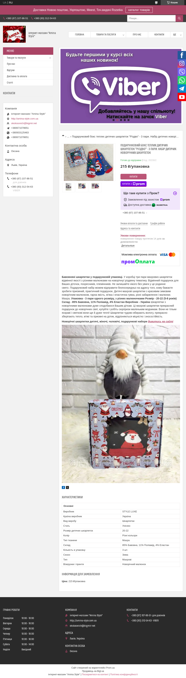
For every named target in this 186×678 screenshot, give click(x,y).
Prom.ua (110, 667)
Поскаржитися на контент (95, 674)
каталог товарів (139, 10)
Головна (79, 34)
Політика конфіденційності (124, 674)
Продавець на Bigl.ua (93, 671)
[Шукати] (179, 18)
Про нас (137, 34)
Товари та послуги (106, 34)
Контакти (159, 34)
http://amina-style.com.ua (24, 118)
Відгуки (11, 70)
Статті (10, 82)
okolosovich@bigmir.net (24, 123)
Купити (133, 176)
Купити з (133, 184)
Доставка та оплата (17, 76)
